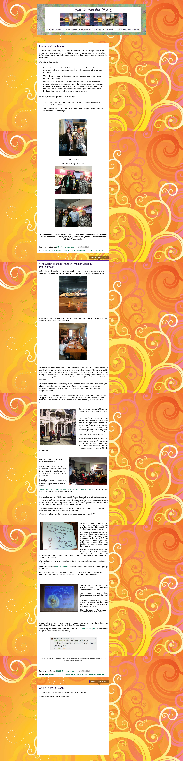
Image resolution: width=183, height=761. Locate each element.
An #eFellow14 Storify (51, 688)
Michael (82, 629)
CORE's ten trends (62, 567)
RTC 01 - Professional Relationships (58, 250)
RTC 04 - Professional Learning (83, 250)
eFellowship (49, 674)
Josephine (92, 629)
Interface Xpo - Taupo (51, 46)
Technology (100, 250)
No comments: (69, 247)
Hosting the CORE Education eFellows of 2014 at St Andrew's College (67, 489)
